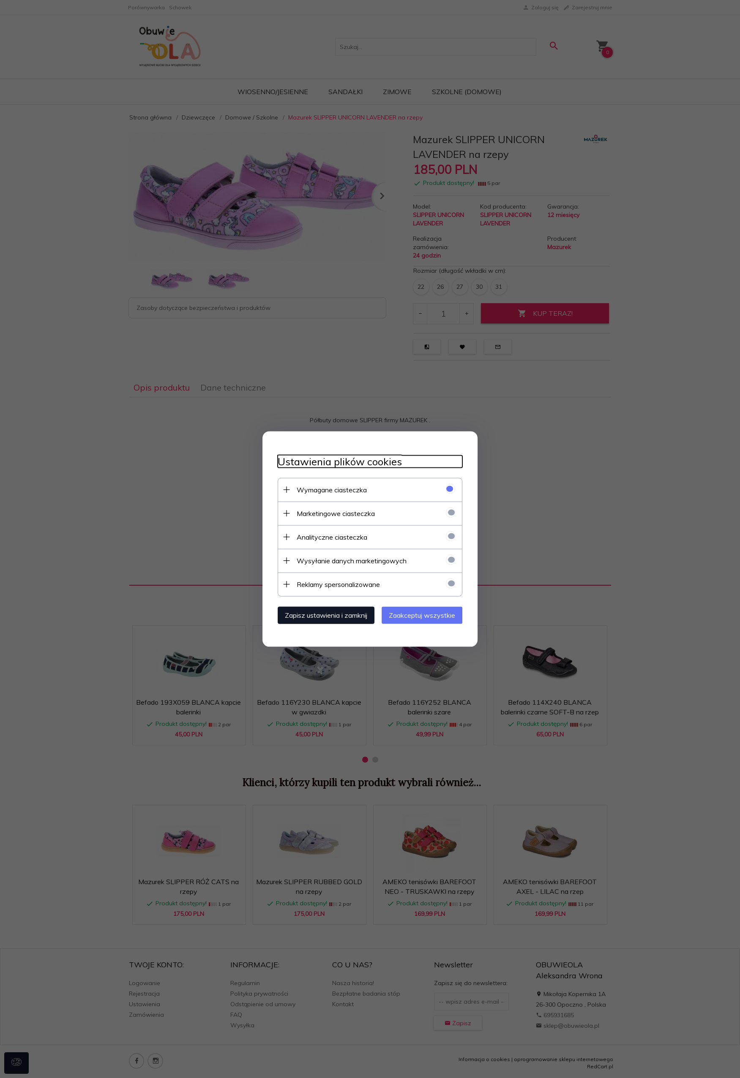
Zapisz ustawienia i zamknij (321, 614)
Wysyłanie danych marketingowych (347, 560)
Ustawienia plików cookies (335, 461)
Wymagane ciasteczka (327, 489)
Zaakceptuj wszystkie (427, 614)
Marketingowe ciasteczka (331, 512)
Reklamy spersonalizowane (333, 583)
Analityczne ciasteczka (327, 536)
